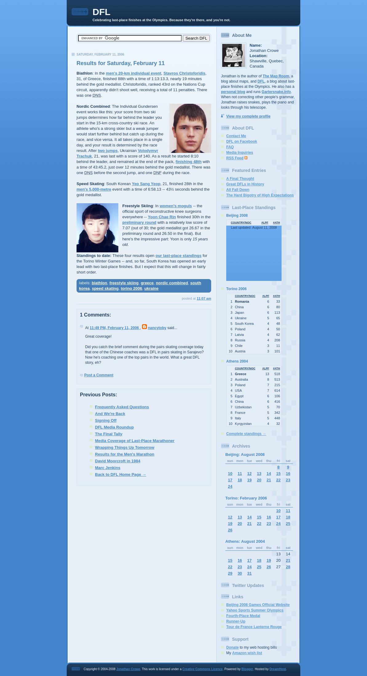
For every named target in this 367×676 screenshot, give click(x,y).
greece (147, 283)
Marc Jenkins (107, 467)
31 (249, 573)
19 (249, 480)
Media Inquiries (239, 152)
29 (230, 573)
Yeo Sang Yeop (146, 183)
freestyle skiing (124, 283)
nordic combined (172, 283)
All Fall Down (237, 190)
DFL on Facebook (241, 141)
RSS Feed (234, 158)
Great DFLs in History (245, 184)
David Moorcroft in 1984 (117, 461)
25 (288, 523)
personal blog (233, 92)
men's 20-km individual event (133, 73)
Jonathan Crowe (128, 669)
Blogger (247, 669)
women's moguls (176, 206)
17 (230, 480)
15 (278, 473)
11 (240, 473)
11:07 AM (204, 298)
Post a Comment (98, 375)
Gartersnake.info (276, 92)
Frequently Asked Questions (122, 407)
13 (259, 473)
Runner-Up (235, 621)
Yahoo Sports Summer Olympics (254, 610)
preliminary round (139, 222)
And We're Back (110, 413)
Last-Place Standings (254, 207)
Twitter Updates (248, 585)
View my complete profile (248, 116)
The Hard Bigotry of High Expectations (260, 195)
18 (240, 480)
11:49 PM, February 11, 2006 (115, 328)
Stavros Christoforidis (185, 73)
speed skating (105, 288)
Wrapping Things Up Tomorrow (124, 447)
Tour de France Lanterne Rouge (254, 627)
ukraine (151, 288)
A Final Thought (240, 179)
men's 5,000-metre (94, 189)
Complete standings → (246, 434)
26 (230, 530)
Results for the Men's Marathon (124, 454)
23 (288, 480)
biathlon (99, 283)
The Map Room (275, 76)
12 (249, 473)
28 (288, 567)
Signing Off (105, 420)
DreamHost (278, 669)
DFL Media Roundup (114, 427)
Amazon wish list (247, 653)
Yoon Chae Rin (162, 217)
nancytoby (157, 328)
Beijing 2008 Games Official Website (258, 605)
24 (230, 486)
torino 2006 (131, 288)
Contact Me (236, 136)
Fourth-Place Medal (243, 616)
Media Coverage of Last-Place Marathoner (135, 440)
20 (259, 480)
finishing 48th (189, 161)
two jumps (107, 150)
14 (268, 473)
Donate (232, 647)
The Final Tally (108, 434)
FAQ (230, 147)
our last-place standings (179, 255)
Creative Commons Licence (202, 669)
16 (288, 473)
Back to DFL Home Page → (120, 474)
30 (240, 573)
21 (268, 480)
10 (230, 473)
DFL (101, 12)
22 (278, 480)
